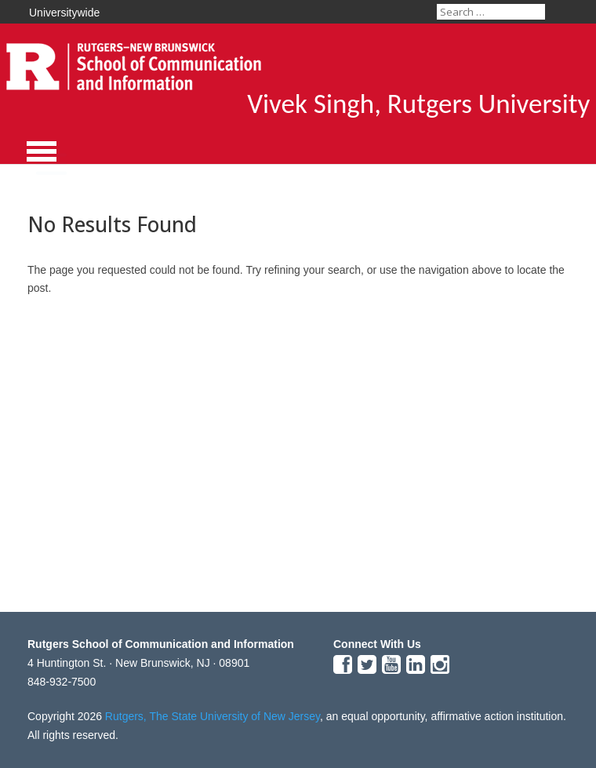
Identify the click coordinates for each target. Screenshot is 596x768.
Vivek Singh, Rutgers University (418, 103)
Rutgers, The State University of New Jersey (212, 716)
